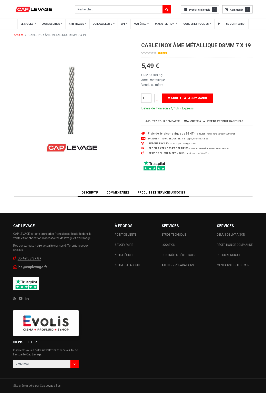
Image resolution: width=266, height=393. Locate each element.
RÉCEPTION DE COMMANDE (235, 244)
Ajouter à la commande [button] (187, 98)
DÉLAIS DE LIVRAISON (231, 234)
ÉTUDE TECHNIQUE (174, 234)
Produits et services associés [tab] (161, 192)
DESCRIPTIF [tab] (90, 192)
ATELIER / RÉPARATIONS (178, 265)
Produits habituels (199, 9)
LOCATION (169, 244)
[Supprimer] (157, 100)
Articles (18, 35)
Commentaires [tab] (118, 192)
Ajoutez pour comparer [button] (161, 121)
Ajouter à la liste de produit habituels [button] (213, 121)
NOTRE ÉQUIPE (124, 255)
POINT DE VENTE (125, 234)
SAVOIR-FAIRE (124, 244)
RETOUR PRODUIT (228, 255)
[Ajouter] (157, 96)
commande (237, 9)
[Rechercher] (166, 9)
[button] (219, 24)
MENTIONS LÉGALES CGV (233, 265)
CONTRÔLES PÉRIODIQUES (179, 255)
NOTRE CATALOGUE (128, 265)
